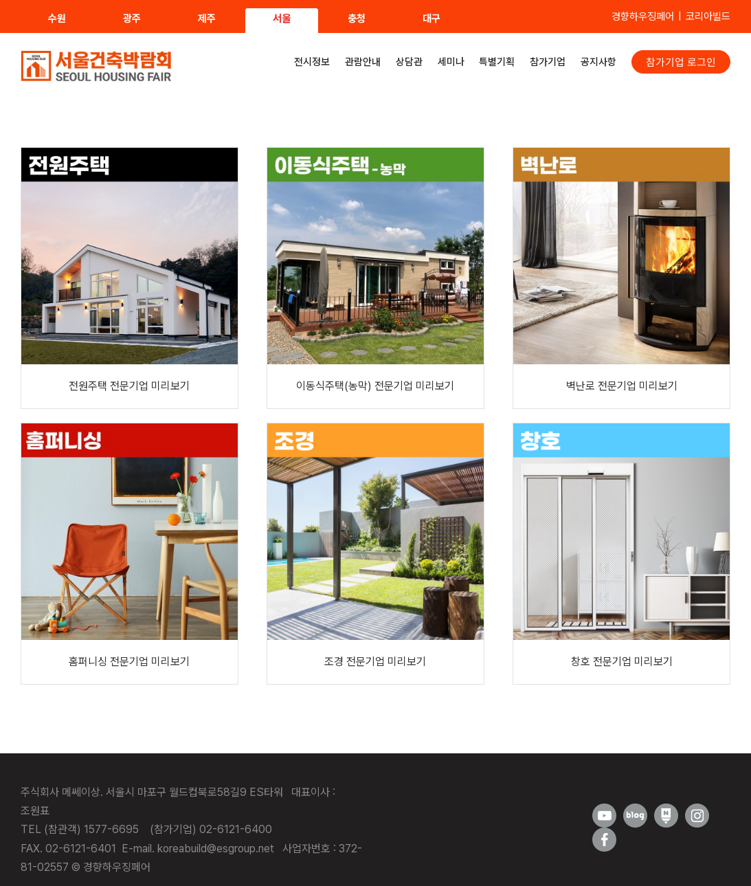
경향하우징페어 (643, 16)
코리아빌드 (708, 16)
